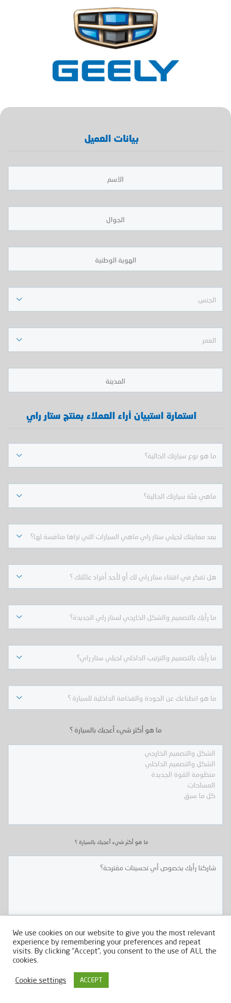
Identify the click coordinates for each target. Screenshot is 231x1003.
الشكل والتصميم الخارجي (115, 753)
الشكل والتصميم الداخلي (115, 763)
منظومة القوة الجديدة (115, 774)
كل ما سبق (115, 795)
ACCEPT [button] (91, 980)
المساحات (115, 784)
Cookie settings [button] (40, 980)
